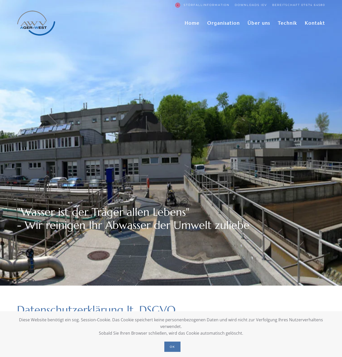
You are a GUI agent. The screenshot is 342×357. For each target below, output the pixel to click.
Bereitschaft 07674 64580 (298, 5)
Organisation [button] (223, 23)
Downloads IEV (251, 5)
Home (192, 23)
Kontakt (315, 23)
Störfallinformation (202, 5)
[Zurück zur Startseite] (36, 23)
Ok (172, 347)
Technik (287, 23)
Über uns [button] (259, 23)
